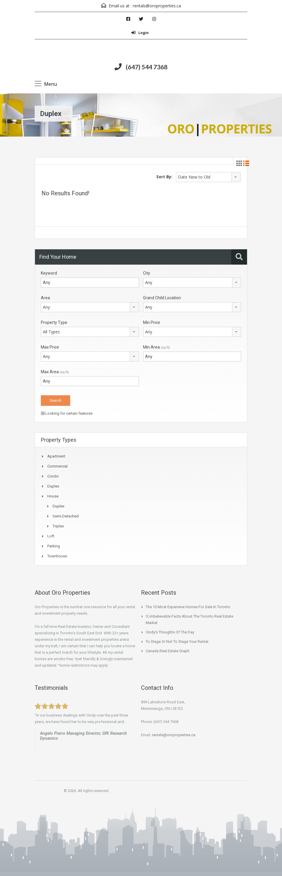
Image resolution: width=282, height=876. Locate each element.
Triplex (58, 526)
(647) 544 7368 (146, 66)
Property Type (54, 322)
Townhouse (57, 556)
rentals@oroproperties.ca (157, 6)
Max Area (55, 371)
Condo (53, 476)
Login (140, 32)
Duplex (53, 486)
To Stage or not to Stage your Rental (177, 641)
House (52, 496)
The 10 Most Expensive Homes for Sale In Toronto (188, 607)
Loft (50, 536)
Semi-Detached (66, 516)
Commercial (57, 466)
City (146, 273)
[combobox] (208, 177)
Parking (53, 546)
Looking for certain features (67, 413)
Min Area (156, 347)
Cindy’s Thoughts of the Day (170, 632)
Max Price (50, 347)
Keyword (49, 273)
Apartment (56, 456)
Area (45, 297)
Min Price (151, 322)
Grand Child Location (162, 297)
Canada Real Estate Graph (167, 651)
